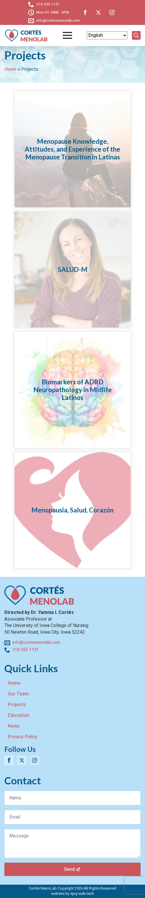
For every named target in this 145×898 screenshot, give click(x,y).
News (13, 726)
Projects (17, 704)
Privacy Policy (22, 736)
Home (10, 69)
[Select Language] (107, 35)
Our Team (18, 693)
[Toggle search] (136, 35)
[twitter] (98, 12)
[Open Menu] (67, 35)
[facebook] (85, 12)
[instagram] (112, 12)
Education (18, 715)
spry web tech (82, 893)
